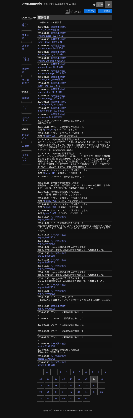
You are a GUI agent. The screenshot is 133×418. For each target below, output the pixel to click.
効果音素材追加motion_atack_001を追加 (52, 53)
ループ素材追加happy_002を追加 (52, 292)
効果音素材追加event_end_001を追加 (52, 84)
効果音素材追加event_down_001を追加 (52, 41)
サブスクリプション (25, 157)
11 (48, 378)
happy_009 (50, 135)
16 (86, 378)
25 (86, 385)
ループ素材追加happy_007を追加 (52, 242)
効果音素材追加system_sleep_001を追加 (52, 34)
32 (71, 391)
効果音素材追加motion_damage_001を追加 (52, 72)
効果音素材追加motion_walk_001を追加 (52, 116)
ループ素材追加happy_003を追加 (52, 286)
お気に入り (25, 136)
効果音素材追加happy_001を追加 (52, 307)
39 (56, 398)
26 (94, 385)
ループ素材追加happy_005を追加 (52, 261)
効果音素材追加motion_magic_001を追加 (52, 109)
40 (63, 398)
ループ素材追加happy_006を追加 (52, 254)
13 (63, 378)
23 (71, 385)
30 (56, 391)
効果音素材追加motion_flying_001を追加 (52, 66)
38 (48, 398)
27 (101, 385)
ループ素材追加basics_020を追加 (52, 345)
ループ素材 (25, 25)
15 (78, 378)
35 (94, 391)
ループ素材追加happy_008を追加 (52, 236)
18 (101, 378)
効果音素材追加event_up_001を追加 (52, 28)
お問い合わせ (25, 119)
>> (78, 398)
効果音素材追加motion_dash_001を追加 (52, 78)
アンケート (25, 108)
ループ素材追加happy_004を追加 (52, 267)
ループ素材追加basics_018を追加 (52, 364)
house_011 (49, 173)
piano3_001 (50, 200)
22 (63, 385)
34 (86, 391)
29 (48, 391)
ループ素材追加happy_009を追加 (52, 218)
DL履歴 (25, 146)
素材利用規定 (25, 82)
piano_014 (49, 129)
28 (41, 391)
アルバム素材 (25, 59)
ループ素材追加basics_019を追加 (52, 357)
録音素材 (25, 48)
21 (56, 385)
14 (71, 378)
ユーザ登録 (105, 11)
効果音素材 (25, 36)
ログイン (89, 11)
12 (56, 378)
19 (41, 385)
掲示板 (25, 97)
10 (41, 378)
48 (86, 398)
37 (41, 398)
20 (48, 385)
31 (63, 391)
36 (101, 391)
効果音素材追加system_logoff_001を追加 (52, 103)
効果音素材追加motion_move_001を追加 (52, 47)
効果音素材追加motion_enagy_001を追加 (52, 97)
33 (78, 391)
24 (78, 385)
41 (71, 398)
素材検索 (25, 70)
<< (47, 372)
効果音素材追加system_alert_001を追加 (52, 91)
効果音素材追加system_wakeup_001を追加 (52, 59)
